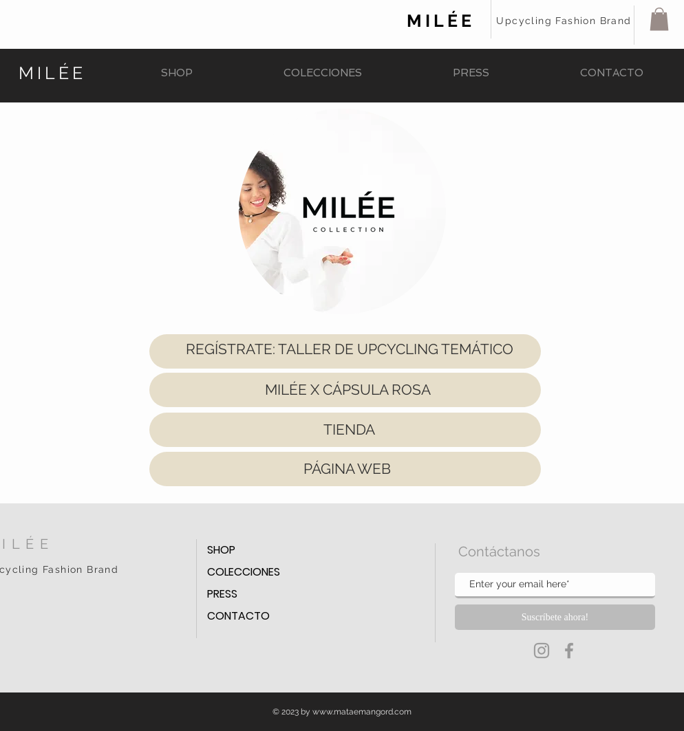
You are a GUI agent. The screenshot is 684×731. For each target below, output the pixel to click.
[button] (659, 19)
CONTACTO (238, 616)
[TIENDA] (349, 430)
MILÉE (441, 20)
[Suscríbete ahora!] (555, 617)
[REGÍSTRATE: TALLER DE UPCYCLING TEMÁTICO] (349, 349)
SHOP (221, 550)
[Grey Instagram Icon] (541, 650)
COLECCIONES (243, 572)
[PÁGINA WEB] (347, 469)
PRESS (222, 594)
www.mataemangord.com (362, 712)
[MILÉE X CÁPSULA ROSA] (347, 390)
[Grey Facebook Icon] (569, 650)
